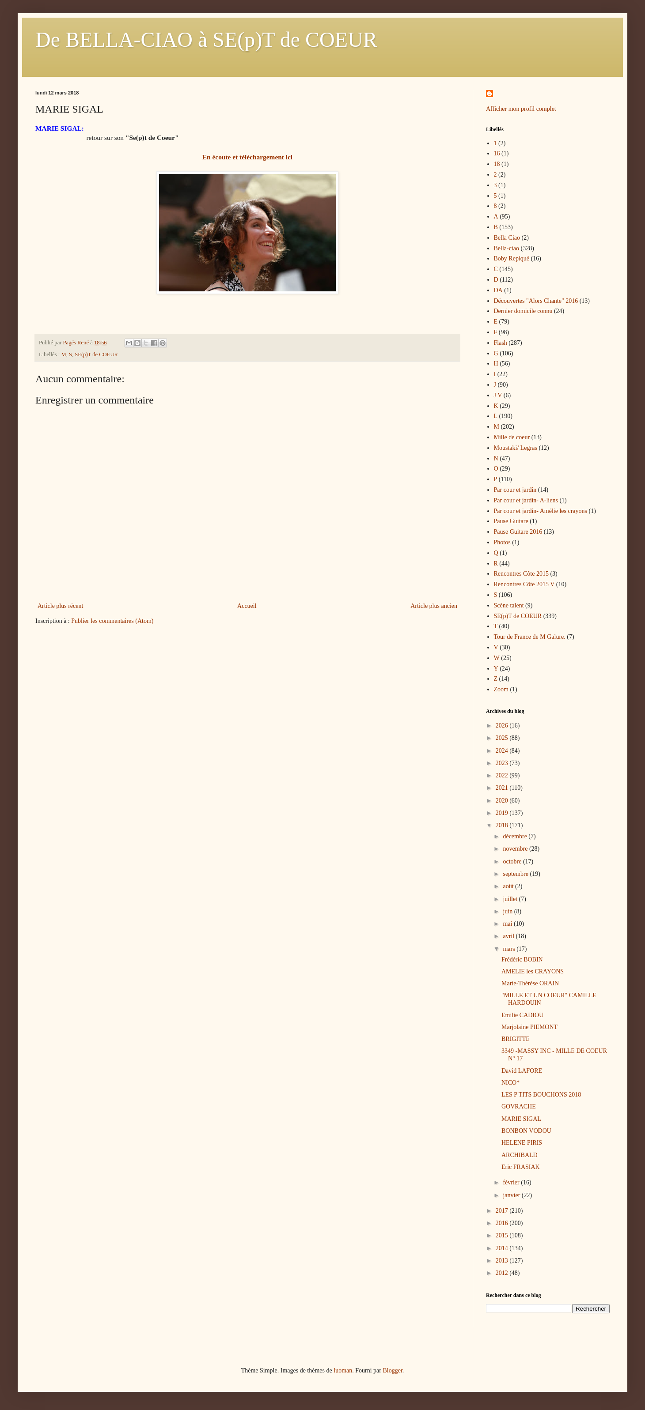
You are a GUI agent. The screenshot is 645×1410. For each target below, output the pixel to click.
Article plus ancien (433, 606)
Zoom (501, 689)
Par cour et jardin (515, 489)
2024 (503, 750)
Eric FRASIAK (520, 1167)
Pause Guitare (511, 521)
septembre (516, 874)
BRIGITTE (515, 1039)
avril (509, 936)
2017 (503, 1210)
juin (508, 911)
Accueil (247, 606)
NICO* (510, 1082)
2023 (503, 763)
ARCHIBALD (519, 1155)
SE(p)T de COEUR (96, 354)
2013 (503, 1260)
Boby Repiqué (512, 258)
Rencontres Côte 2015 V (524, 584)
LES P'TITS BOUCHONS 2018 (541, 1094)
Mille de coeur (512, 437)
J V (498, 395)
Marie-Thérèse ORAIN (530, 983)
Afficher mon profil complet (521, 109)
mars (509, 949)
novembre (516, 848)
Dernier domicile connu (523, 311)
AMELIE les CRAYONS (532, 971)
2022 (503, 775)
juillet (511, 899)
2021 (503, 787)
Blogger (392, 1370)
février (512, 1182)
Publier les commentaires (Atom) (112, 621)
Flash (500, 342)
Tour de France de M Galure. (529, 636)
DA (498, 290)
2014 (503, 1248)
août (509, 886)
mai (508, 923)
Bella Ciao (507, 237)
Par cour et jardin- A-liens (526, 500)
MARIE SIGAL (521, 1119)
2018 (503, 825)
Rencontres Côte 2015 (521, 573)
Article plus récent (60, 606)
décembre (515, 836)
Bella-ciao (507, 248)
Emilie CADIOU (522, 1015)
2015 (503, 1235)
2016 (503, 1223)
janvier (512, 1195)
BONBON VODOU (526, 1130)
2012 (503, 1273)
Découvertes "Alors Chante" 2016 (536, 301)
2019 (503, 813)
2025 (503, 738)
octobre (513, 861)
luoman (343, 1370)
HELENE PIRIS (521, 1142)
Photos (502, 542)
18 (497, 164)
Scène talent (509, 605)
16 (497, 153)
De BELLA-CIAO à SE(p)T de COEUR (206, 39)
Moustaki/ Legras (515, 448)
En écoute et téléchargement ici (247, 157)
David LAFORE (521, 1070)
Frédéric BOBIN (522, 959)
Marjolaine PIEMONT (529, 1027)
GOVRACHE (518, 1106)
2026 (503, 725)
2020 (503, 800)
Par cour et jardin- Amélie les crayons (540, 511)
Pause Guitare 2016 (518, 531)
